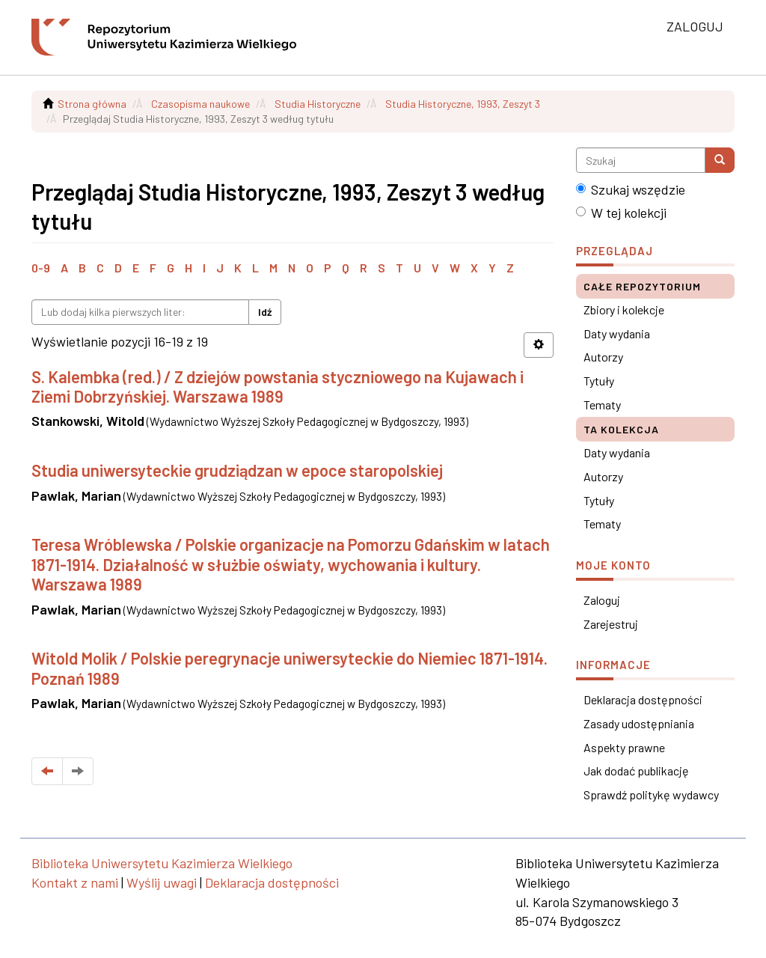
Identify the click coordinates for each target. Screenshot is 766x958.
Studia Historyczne (318, 103)
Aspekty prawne (624, 747)
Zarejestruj (610, 624)
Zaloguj (601, 600)
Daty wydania (616, 333)
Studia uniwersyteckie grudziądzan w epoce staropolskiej (237, 470)
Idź (265, 311)
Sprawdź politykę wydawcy (651, 794)
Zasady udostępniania (638, 723)
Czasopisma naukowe (200, 103)
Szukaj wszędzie (630, 189)
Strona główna (92, 103)
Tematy (602, 404)
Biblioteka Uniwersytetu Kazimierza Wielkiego (161, 863)
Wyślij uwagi (161, 882)
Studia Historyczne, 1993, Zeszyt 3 (462, 103)
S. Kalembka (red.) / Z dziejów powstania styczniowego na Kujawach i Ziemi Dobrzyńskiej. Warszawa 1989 (277, 386)
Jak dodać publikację (636, 770)
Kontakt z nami (74, 882)
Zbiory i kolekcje (623, 309)
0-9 (40, 267)
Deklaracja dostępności (642, 699)
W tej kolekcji (621, 212)
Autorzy (603, 357)
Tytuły (598, 380)
